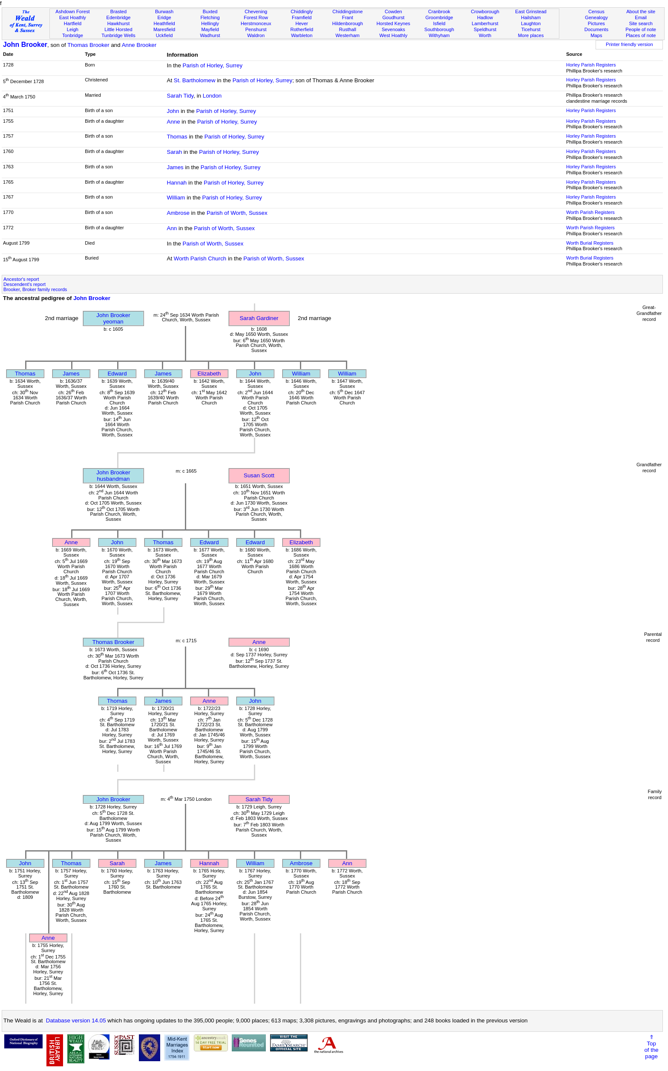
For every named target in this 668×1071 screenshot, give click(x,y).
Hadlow (485, 17)
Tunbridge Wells (118, 35)
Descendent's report (24, 284)
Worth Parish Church (200, 258)
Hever (301, 23)
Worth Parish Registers (590, 212)
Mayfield (210, 29)
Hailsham (531, 17)
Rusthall (347, 29)
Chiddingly (302, 11)
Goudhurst (393, 17)
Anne (173, 121)
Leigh (72, 29)
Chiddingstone (347, 11)
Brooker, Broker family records (35, 289)
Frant (347, 17)
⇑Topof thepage (651, 1046)
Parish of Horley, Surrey (213, 65)
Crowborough (485, 11)
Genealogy (596, 17)
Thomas (177, 136)
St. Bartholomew (195, 80)
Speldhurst (485, 29)
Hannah (177, 182)
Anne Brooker (139, 45)
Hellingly (210, 23)
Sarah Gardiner (258, 318)
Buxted (210, 11)
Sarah (174, 152)
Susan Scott (259, 475)
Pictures (596, 23)
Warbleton (301, 35)
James (175, 167)
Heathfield (164, 23)
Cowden (393, 11)
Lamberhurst (485, 23)
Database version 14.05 (76, 1020)
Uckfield (164, 35)
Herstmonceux (256, 23)
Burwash (164, 11)
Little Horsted (118, 29)
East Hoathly (72, 17)
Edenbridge (119, 17)
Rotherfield (301, 29)
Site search (641, 23)
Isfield (439, 23)
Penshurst (256, 29)
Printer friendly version (629, 44)
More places (531, 35)
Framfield (301, 17)
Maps (596, 35)
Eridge (164, 17)
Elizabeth (209, 373)
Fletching (210, 17)
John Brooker (25, 44)
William (176, 197)
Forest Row (256, 17)
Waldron (256, 35)
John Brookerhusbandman (113, 475)
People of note (640, 29)
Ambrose (178, 213)
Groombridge (439, 17)
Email (641, 17)
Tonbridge (72, 35)
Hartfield (72, 23)
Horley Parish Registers (591, 64)
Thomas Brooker (88, 45)
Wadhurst (210, 35)
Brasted (118, 11)
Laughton (531, 23)
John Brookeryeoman (113, 318)
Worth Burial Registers (589, 242)
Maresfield (164, 29)
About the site (640, 11)
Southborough (439, 29)
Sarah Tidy (180, 95)
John (173, 111)
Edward (117, 373)
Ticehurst (530, 29)
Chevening (256, 11)
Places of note (641, 35)
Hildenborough (347, 23)
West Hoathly (393, 35)
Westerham (348, 35)
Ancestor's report (21, 279)
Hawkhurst (118, 23)
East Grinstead (530, 11)
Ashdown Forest (72, 11)
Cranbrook (439, 11)
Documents (596, 29)
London (212, 95)
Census (596, 11)
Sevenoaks (393, 29)
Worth (485, 35)
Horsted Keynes (393, 23)
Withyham (439, 35)
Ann (172, 228)
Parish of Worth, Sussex (237, 213)
